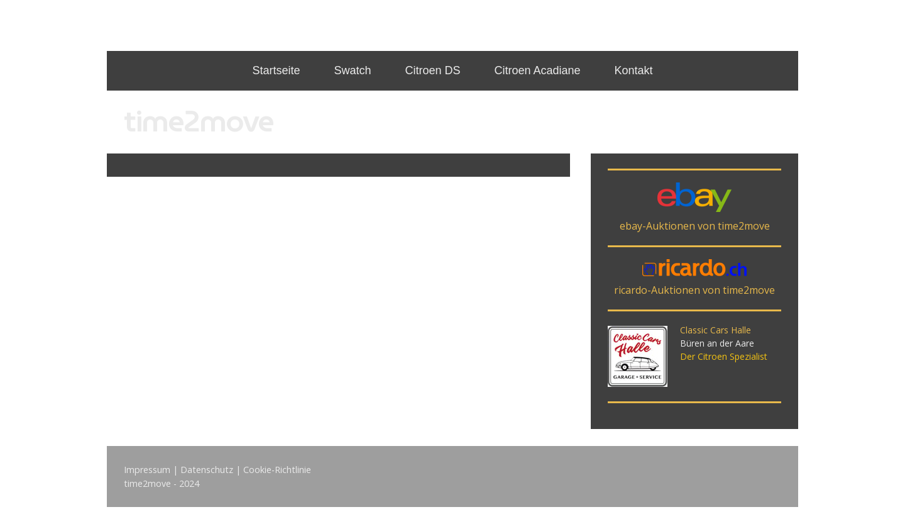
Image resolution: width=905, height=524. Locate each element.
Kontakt (634, 70)
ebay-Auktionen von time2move (695, 226)
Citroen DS (432, 70)
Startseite (276, 70)
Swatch (352, 70)
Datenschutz (206, 470)
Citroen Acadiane (537, 70)
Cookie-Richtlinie (277, 470)
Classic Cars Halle (715, 330)
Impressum (147, 470)
